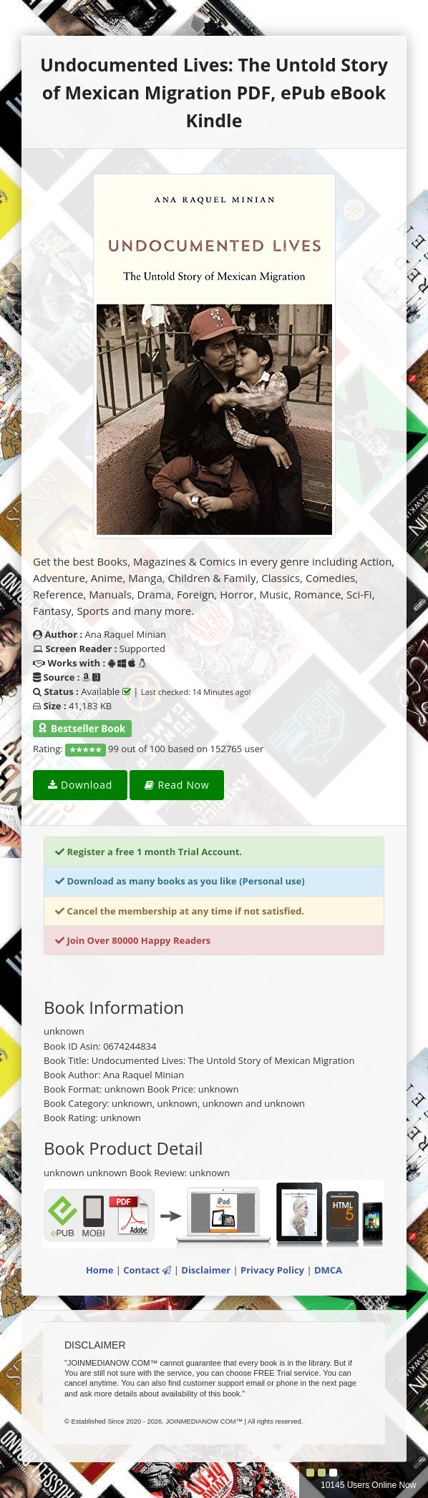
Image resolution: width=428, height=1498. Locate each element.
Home (99, 1269)
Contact (147, 1269)
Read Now (177, 785)
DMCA (328, 1269)
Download (80, 785)
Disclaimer (205, 1269)
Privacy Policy (272, 1269)
